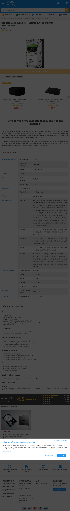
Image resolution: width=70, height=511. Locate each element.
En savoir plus (7, 451)
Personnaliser (49, 455)
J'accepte (61, 455)
